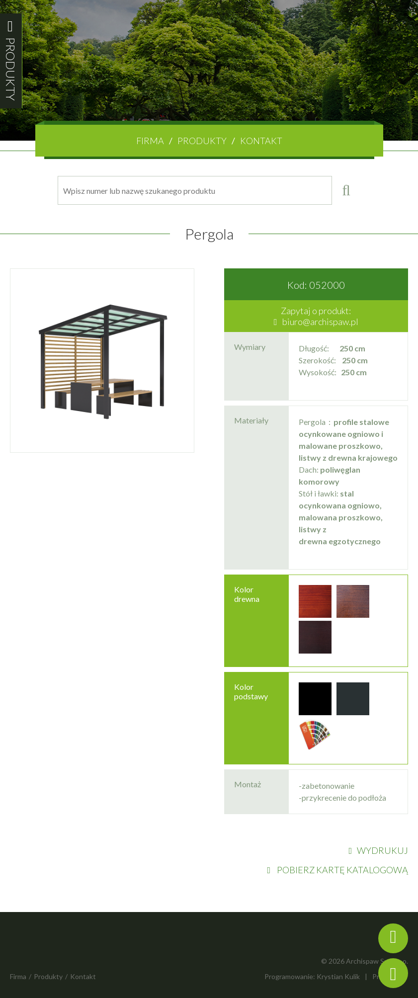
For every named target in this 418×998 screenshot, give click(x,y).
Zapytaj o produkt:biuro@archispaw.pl (316, 316)
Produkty (202, 140)
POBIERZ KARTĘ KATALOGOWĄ (337, 869)
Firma (150, 140)
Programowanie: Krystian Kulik (312, 976)
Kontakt (261, 140)
